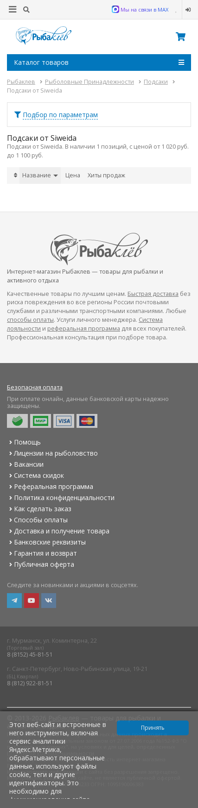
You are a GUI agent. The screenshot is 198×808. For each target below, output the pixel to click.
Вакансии (25, 464)
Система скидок (35, 475)
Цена (72, 175)
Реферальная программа (50, 486)
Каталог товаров (99, 62)
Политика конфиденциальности (61, 497)
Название (40, 175)
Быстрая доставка (153, 294)
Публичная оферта (40, 564)
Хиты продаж (106, 175)
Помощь (24, 442)
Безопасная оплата (35, 387)
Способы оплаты (37, 519)
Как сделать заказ (39, 508)
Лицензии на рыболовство (52, 453)
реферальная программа (83, 328)
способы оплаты (30, 320)
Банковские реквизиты (46, 542)
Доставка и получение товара (58, 530)
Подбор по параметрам (60, 114)
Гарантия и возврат (42, 553)
